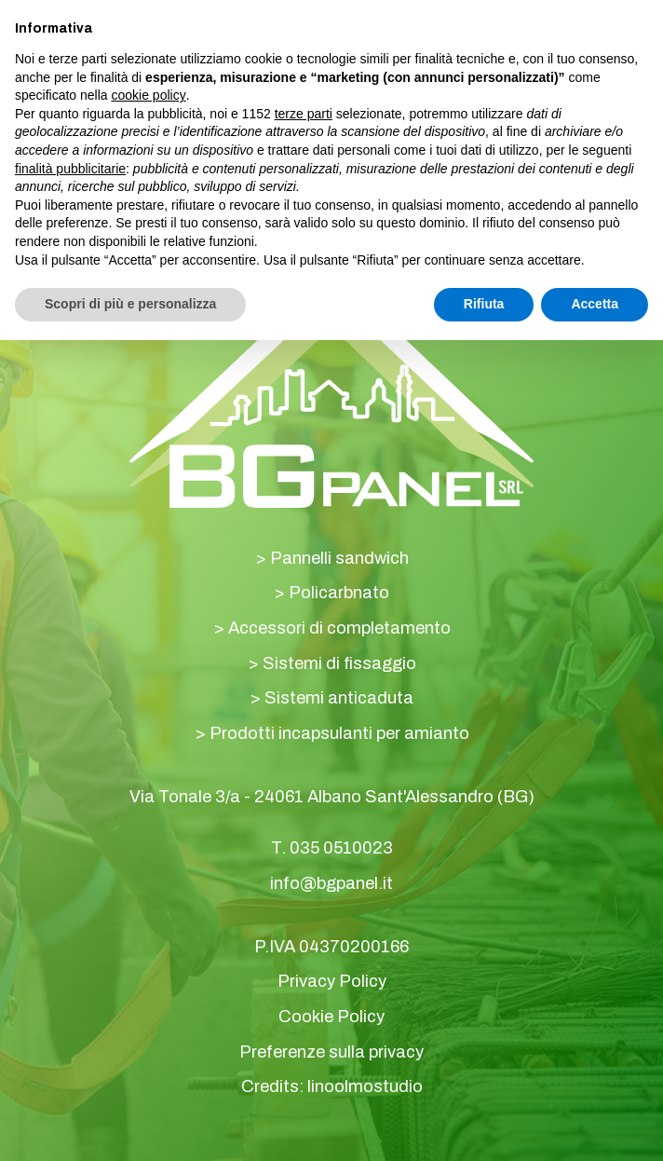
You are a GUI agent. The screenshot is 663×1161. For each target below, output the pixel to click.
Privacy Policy (331, 981)
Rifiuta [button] (484, 303)
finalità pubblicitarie (70, 168)
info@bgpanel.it (331, 883)
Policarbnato (339, 592)
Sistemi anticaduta (338, 698)
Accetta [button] (594, 303)
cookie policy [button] (149, 95)
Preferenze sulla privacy (331, 1052)
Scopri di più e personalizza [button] (130, 303)
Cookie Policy (331, 1016)
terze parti (303, 113)
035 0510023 (341, 848)
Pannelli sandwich (339, 558)
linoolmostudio (365, 1086)
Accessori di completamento (339, 628)
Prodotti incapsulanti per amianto (339, 733)
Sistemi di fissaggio (339, 663)
